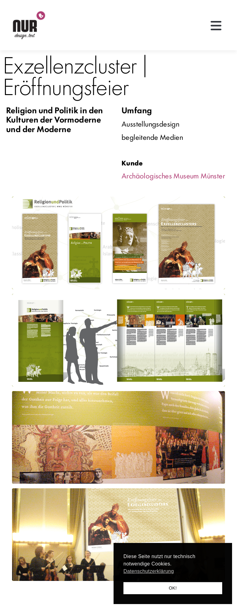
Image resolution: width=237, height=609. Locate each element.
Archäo (133, 175)
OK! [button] (173, 588)
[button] (215, 26)
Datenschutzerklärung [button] (148, 571)
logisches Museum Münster (184, 175)
